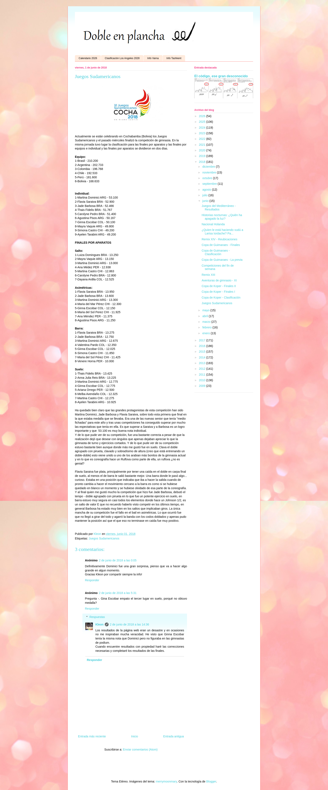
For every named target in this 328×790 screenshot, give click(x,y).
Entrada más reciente (92, 736)
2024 (202, 127)
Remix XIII (208, 274)
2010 (202, 380)
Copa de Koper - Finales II (219, 286)
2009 (202, 385)
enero (206, 333)
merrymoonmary (166, 781)
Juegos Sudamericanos (104, 538)
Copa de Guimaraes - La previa (222, 259)
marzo (206, 321)
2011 (202, 374)
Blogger (211, 781)
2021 (202, 144)
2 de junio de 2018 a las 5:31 (118, 593)
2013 (202, 363)
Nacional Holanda (213, 224)
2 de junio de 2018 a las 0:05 (118, 560)
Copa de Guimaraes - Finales (221, 245)
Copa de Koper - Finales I (218, 291)
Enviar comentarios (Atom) (140, 749)
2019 (202, 156)
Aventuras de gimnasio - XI (219, 280)
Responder (92, 580)
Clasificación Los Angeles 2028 (122, 58)
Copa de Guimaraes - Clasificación (216, 252)
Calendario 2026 (88, 58)
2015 (202, 351)
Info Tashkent (174, 58)
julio (205, 195)
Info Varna (153, 58)
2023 (202, 133)
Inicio (134, 736)
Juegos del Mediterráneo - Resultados (219, 207)
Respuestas (97, 617)
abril (205, 316)
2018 (202, 161)
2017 (202, 340)
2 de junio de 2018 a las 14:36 (129, 624)
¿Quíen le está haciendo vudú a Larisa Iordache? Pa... (222, 231)
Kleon (99, 624)
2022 (202, 139)
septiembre (210, 183)
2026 (202, 116)
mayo (206, 310)
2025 (202, 121)
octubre (207, 178)
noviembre (209, 172)
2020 (202, 150)
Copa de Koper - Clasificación (221, 297)
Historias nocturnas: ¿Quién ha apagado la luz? (222, 216)
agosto (207, 189)
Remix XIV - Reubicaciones (219, 239)
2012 (202, 368)
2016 (202, 346)
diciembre (209, 166)
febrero (207, 327)
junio (205, 201)
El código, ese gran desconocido (221, 76)
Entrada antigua (173, 736)
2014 (202, 357)
